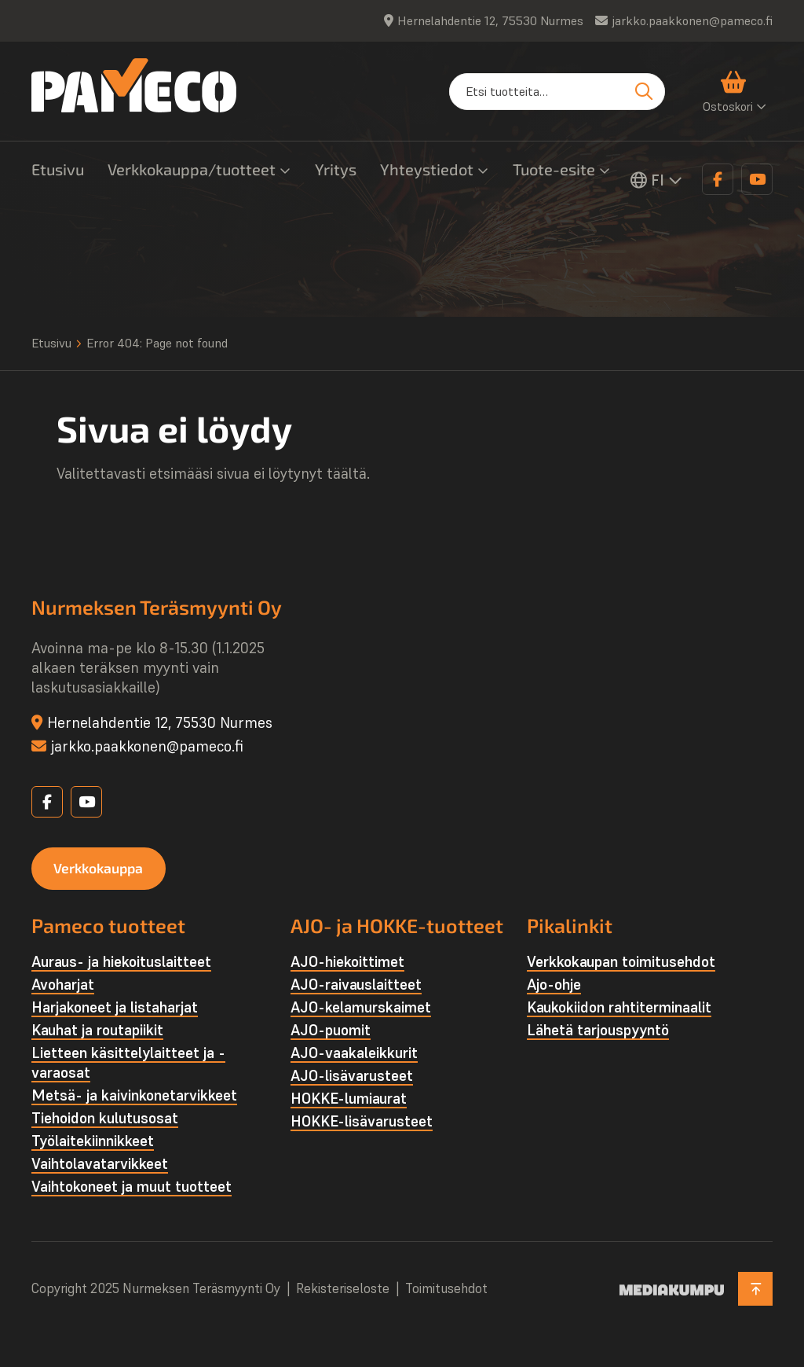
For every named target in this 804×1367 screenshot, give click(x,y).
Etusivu (57, 169)
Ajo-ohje (554, 985)
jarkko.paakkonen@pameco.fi (692, 20)
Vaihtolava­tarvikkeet (99, 1164)
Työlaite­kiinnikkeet (92, 1141)
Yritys (335, 169)
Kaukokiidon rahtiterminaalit (619, 1007)
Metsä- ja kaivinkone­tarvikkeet (134, 1095)
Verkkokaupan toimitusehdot (621, 962)
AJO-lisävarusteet (352, 1076)
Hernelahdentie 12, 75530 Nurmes (490, 20)
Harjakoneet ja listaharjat (114, 1007)
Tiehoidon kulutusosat (104, 1118)
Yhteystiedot (426, 169)
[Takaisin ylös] (754, 1290)
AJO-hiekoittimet (347, 962)
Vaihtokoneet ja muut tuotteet (131, 1187)
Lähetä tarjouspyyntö (598, 1030)
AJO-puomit (331, 1030)
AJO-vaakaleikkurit (354, 1053)
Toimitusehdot (446, 1290)
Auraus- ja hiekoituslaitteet (121, 962)
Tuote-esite (554, 169)
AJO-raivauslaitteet (356, 985)
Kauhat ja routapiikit (97, 1030)
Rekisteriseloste (342, 1290)
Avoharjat (62, 985)
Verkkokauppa (101, 867)
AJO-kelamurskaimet (361, 1007)
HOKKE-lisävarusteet (362, 1121)
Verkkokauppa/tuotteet (192, 169)
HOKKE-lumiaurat (349, 1099)
